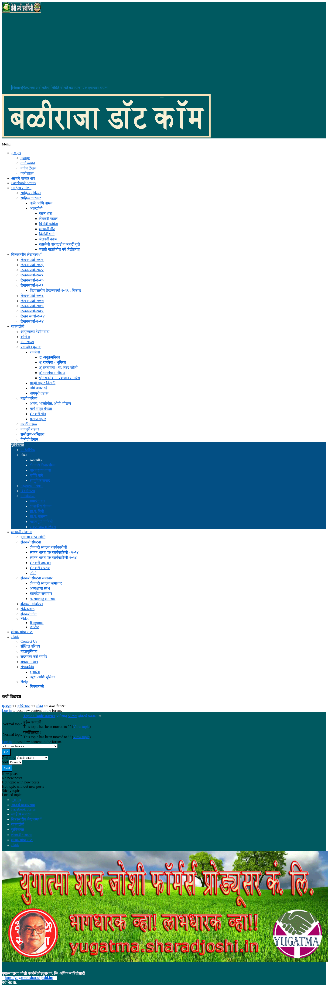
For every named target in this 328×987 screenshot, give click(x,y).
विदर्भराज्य (27, 491)
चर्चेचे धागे (36, 475)
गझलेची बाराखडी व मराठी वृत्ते (59, 244)
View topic (81, 727)
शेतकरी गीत (47, 229)
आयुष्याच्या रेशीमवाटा (34, 332)
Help (24, 682)
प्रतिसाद (61, 716)
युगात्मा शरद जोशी (32, 537)
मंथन (23, 455)
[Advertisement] (164, 48)
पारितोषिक (27, 450)
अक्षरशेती (36, 208)
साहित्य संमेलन (21, 188)
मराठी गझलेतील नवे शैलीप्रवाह (59, 249)
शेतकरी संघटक (40, 568)
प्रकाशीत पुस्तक (30, 347)
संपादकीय (27, 667)
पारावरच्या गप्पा (40, 470)
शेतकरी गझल (48, 219)
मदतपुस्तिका (28, 651)
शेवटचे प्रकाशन (90, 716)
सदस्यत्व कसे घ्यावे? (33, 657)
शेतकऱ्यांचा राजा (22, 632)
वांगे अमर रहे (38, 388)
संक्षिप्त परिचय (30, 646)
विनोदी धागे (47, 234)
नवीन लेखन (28, 168)
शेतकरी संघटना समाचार (36, 578)
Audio (34, 627)
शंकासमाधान (29, 662)
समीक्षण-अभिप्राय (32, 434)
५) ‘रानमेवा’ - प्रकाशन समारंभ (59, 378)
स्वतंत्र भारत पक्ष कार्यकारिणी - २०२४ (54, 552)
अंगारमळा (27, 342)
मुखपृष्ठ (16, 153)
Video (24, 618)
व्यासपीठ (36, 460)
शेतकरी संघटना (21, 532)
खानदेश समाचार (41, 594)
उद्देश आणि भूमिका (42, 677)
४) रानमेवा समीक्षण (52, 373)
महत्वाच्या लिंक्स (31, 486)
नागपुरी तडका (39, 393)
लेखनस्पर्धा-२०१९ (32, 285)
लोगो (33, 573)
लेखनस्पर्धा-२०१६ (32, 306)
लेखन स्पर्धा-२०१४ (32, 316)
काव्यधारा (45, 213)
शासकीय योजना (40, 506)
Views (72, 716)
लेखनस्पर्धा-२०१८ (32, 296)
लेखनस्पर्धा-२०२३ (32, 265)
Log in (7, 710)
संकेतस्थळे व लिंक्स (43, 527)
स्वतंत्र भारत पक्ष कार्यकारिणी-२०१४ (53, 558)
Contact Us (28, 641)
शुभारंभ (35, 672)
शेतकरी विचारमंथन (42, 465)
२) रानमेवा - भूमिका (52, 362)
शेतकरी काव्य (48, 239)
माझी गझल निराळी (42, 383)
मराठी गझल (38, 419)
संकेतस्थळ (27, 609)
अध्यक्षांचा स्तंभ (40, 588)
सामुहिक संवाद (40, 481)
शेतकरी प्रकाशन (40, 563)
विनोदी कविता (48, 224)
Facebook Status (23, 183)
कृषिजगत (17, 445)
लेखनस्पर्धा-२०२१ (32, 275)
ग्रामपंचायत (27, 496)
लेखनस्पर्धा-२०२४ (32, 260)
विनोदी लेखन (29, 439)
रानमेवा (35, 352)
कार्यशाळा (27, 173)
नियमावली (37, 686)
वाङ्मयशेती (17, 326)
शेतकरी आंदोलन (31, 604)
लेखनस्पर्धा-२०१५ (32, 311)
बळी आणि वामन (41, 203)
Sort (5, 762)
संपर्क (15, 637)
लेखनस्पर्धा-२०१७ (32, 301)
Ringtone (37, 623)
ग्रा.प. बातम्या (38, 516)
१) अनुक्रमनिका (49, 357)
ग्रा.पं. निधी (37, 511)
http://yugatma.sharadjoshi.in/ (29, 978)
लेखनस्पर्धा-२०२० (32, 280)
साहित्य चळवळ (30, 198)
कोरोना (25, 337)
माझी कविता (28, 398)
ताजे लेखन (27, 163)
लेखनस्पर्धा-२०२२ (32, 270)
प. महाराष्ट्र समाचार (42, 599)
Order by (9, 758)
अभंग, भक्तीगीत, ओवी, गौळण (50, 403)
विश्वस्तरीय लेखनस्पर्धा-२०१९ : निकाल (55, 291)
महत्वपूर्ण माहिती (41, 522)
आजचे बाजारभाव (23, 178)
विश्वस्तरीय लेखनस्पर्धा (26, 255)
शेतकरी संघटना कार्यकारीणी (48, 547)
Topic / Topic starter (39, 716)
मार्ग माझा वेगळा (41, 409)
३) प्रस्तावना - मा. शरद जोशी (58, 368)
